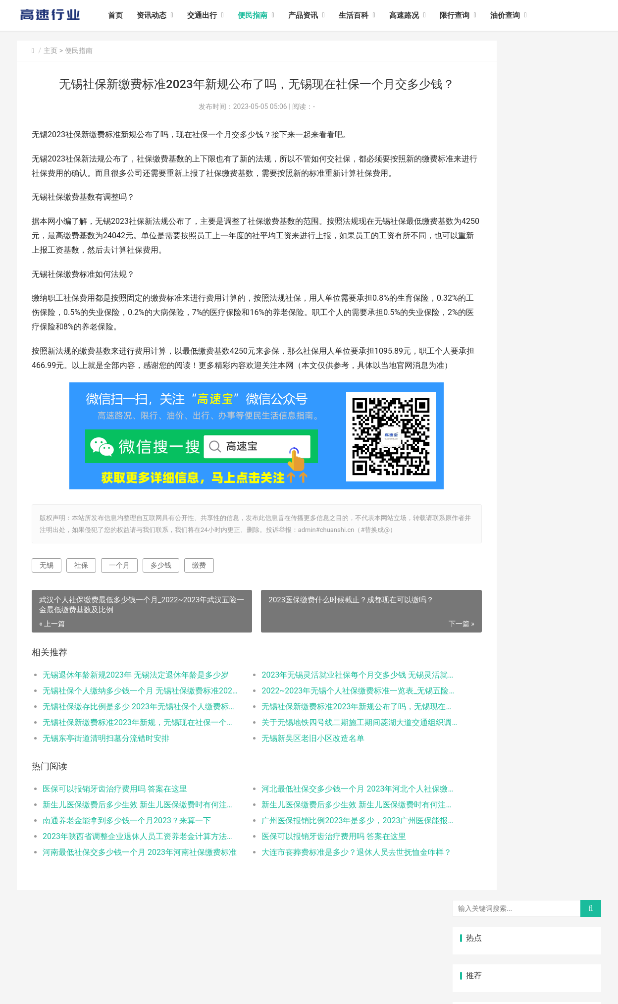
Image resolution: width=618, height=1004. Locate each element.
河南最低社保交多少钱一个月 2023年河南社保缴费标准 (129, 892)
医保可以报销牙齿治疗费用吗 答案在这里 (115, 828)
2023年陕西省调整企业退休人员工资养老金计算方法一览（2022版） (129, 876)
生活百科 (366, 15)
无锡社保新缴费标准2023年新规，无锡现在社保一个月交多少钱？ (129, 762)
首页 (127, 15)
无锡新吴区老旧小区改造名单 (286, 778)
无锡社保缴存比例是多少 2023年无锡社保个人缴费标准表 (129, 746)
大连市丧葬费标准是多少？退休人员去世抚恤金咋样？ (321, 892)
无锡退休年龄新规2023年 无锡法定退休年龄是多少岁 (129, 715)
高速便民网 (126, 988)
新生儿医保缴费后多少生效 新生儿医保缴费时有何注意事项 (129, 844)
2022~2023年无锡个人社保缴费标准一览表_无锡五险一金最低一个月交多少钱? (321, 731)
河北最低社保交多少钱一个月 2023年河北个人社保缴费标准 (321, 828)
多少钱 (161, 605)
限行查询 (467, 15)
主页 (50, 50)
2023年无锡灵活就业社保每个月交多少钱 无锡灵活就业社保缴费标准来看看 (321, 715)
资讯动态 (164, 15)
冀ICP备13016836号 (194, 988)
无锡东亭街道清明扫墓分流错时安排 (106, 778)
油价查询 (517, 15)
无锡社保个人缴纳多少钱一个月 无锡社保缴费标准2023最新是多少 (129, 731)
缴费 (199, 605)
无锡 (46, 605)
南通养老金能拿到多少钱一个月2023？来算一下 (127, 860)
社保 (81, 605)
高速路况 (416, 15)
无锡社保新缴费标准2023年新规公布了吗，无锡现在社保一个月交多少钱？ (321, 746)
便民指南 (265, 15)
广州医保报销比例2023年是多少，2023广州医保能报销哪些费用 (321, 860)
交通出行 (214, 15)
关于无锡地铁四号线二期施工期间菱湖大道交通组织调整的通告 (321, 762)
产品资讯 (315, 15)
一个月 (119, 605)
